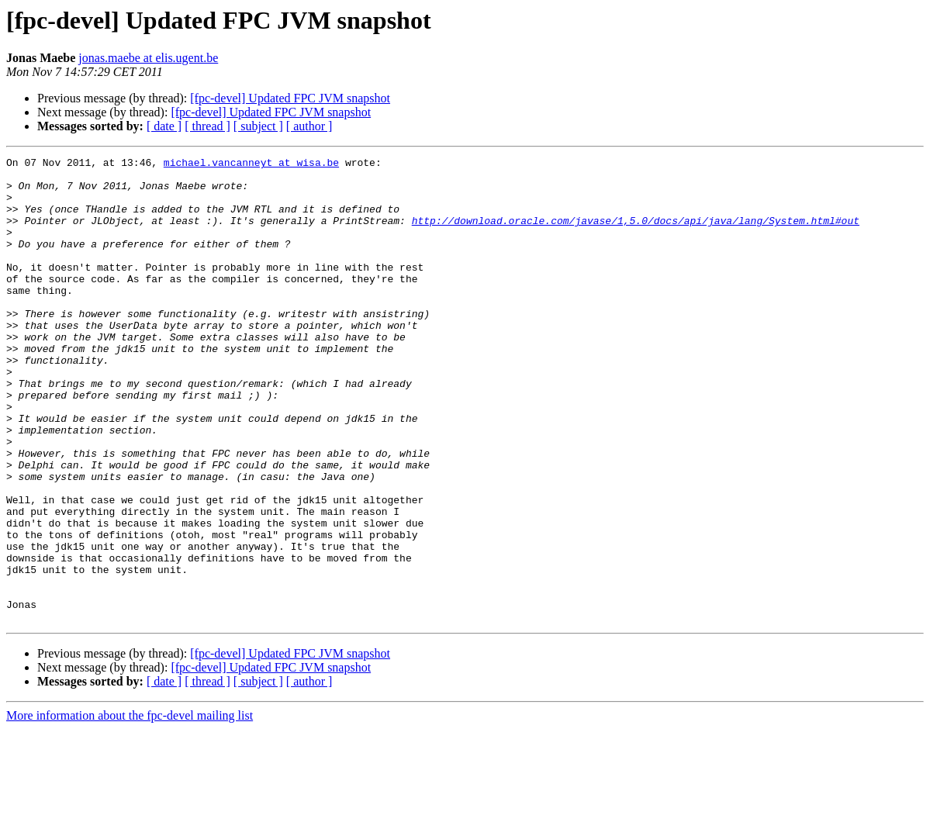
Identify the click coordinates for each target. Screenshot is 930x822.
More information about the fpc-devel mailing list (129, 808)
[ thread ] (207, 126)
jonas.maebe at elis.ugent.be (148, 57)
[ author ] (309, 126)
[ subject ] (258, 126)
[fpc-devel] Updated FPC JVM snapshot (290, 98)
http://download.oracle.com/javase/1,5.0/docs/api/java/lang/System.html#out (635, 234)
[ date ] (164, 126)
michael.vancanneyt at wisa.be (251, 164)
